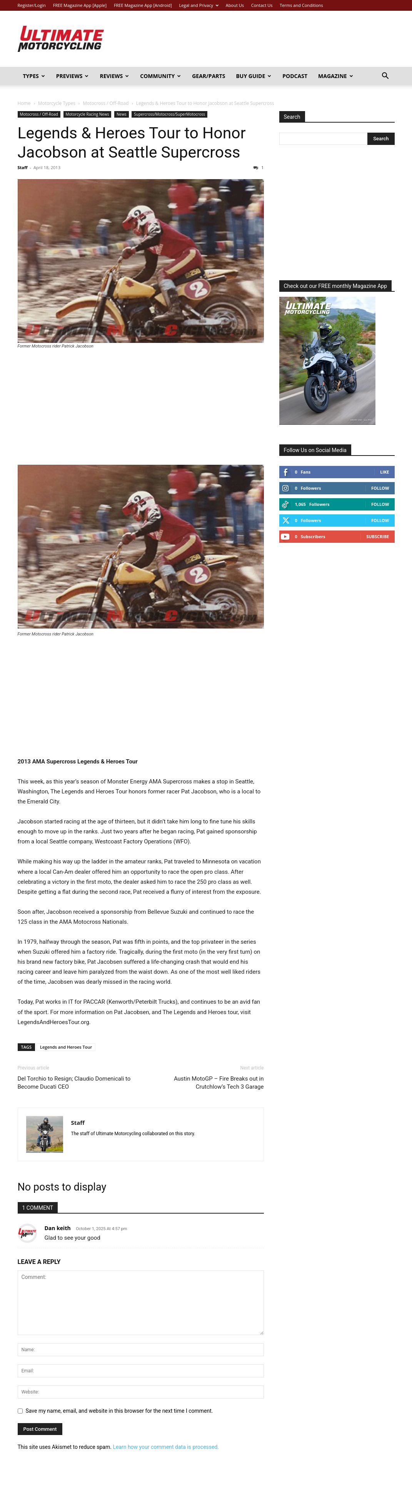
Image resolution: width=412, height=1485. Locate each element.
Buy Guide (253, 76)
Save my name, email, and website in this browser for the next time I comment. (119, 1411)
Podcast (294, 76)
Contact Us (262, 5)
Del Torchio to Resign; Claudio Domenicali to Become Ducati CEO (74, 1082)
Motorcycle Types (56, 103)
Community (160, 76)
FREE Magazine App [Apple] (80, 5)
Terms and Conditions (301, 5)
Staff (23, 167)
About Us (235, 5)
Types (34, 76)
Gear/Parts (208, 76)
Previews (72, 76)
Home (24, 103)
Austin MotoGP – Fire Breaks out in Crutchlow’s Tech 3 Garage (219, 1082)
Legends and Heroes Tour (66, 1047)
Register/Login (32, 5)
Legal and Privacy (199, 5)
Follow (380, 488)
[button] (385, 76)
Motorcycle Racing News (87, 114)
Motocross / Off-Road (105, 103)
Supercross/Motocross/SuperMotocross (169, 114)
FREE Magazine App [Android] (143, 5)
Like (384, 472)
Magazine (335, 76)
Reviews (114, 76)
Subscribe (377, 536)
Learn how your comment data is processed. (166, 1447)
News (122, 114)
